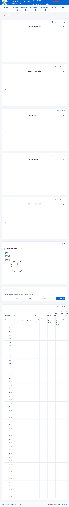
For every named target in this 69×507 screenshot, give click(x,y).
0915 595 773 (63, 504)
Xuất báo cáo (60, 298)
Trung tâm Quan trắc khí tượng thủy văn (11, 504)
